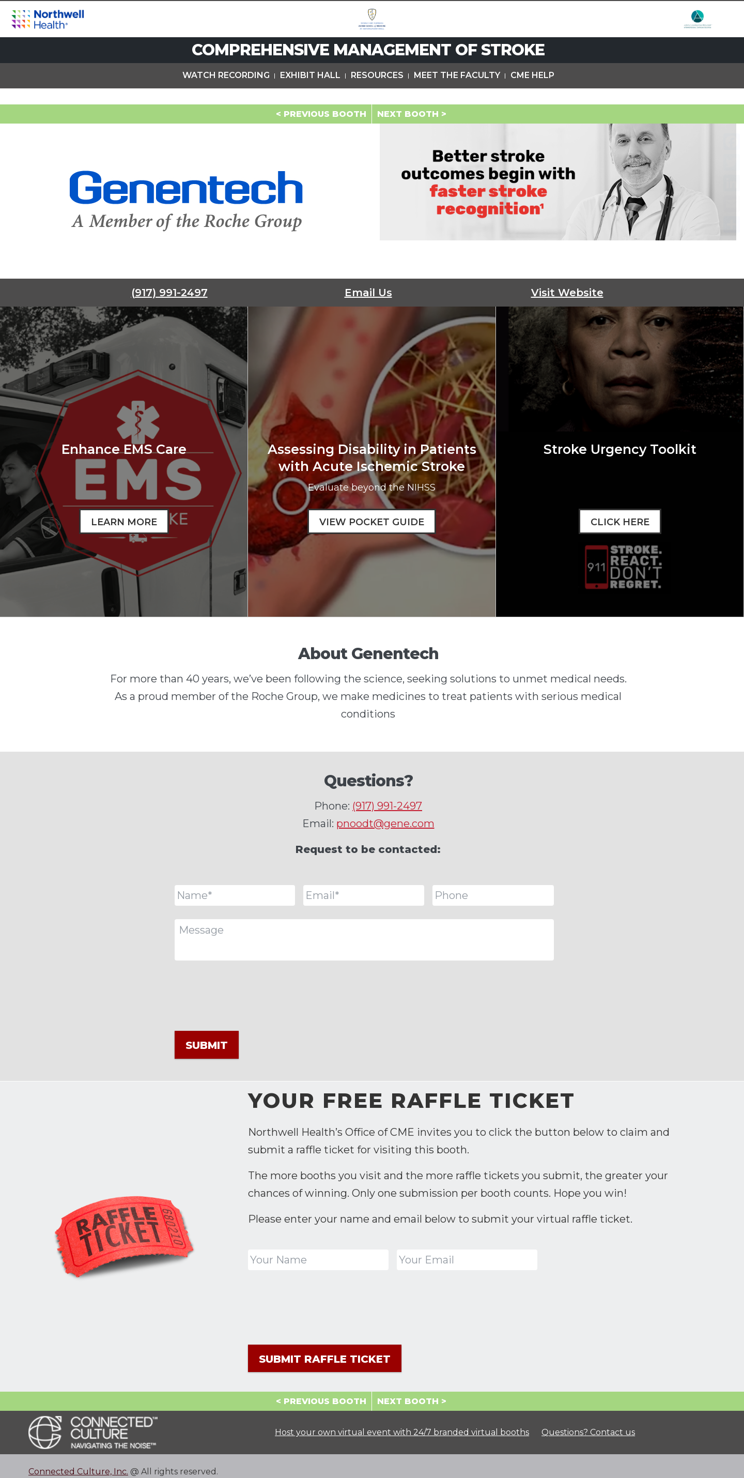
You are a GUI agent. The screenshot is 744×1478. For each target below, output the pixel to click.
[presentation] (253, 994)
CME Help (532, 92)
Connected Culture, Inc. (78, 1460)
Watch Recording (226, 92)
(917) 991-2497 (169, 292)
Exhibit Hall (310, 92)
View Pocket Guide (371, 522)
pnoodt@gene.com (385, 823)
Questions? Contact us (588, 1421)
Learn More (124, 522)
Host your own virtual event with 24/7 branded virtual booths (402, 1421)
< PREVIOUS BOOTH (321, 114)
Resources (377, 92)
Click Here (620, 522)
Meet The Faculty (457, 92)
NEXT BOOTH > (411, 114)
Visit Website (567, 292)
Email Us (368, 292)
